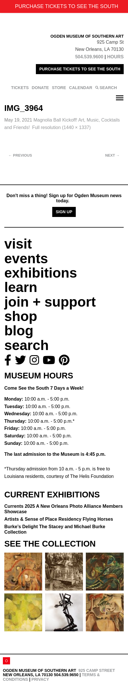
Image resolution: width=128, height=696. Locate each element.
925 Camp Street (96, 670)
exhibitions (40, 272)
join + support (50, 301)
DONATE (40, 87)
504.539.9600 (89, 56)
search (26, 345)
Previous (20, 155)
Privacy (40, 679)
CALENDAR (80, 87)
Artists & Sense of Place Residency (58, 519)
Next (112, 155)
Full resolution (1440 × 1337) (61, 127)
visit (18, 243)
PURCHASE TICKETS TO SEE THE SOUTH (79, 69)
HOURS (115, 56)
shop (20, 316)
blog (18, 330)
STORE (59, 87)
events (26, 258)
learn (20, 287)
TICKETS (20, 87)
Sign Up (64, 211)
